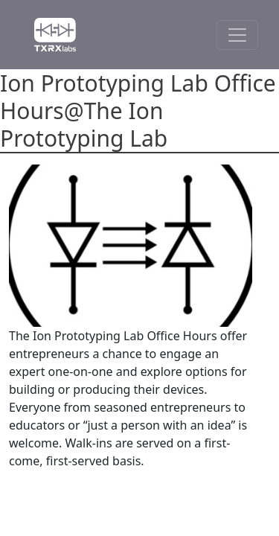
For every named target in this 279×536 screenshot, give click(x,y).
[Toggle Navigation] (237, 35)
